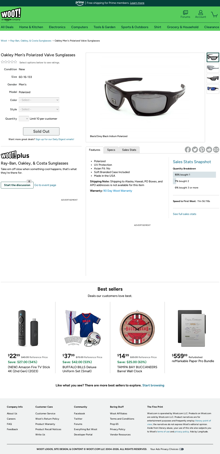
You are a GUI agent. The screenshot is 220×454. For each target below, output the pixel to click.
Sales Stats (129, 150)
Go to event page (45, 185)
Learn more (137, 3)
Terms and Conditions (122, 418)
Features (94, 150)
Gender (12, 84)
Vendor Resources (120, 434)
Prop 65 (114, 424)
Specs (111, 150)
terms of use (163, 431)
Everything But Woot (85, 429)
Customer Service (45, 413)
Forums (185, 14)
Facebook (79, 413)
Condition (10, 69)
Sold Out (41, 131)
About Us (12, 413)
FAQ (9, 424)
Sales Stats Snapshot (192, 161)
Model (13, 92)
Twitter (78, 418)
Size (14, 77)
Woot (4, 40)
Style (13, 109)
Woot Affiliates (118, 413)
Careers (11, 418)
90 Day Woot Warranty (117, 190)
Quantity (11, 118)
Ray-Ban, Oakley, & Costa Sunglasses (30, 40)
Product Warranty (45, 424)
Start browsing (153, 385)
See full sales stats (184, 214)
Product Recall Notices (48, 429)
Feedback (12, 429)
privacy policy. (182, 431)
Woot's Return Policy (47, 418)
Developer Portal (83, 434)
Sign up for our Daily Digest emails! (55, 139)
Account (200, 14)
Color (13, 100)
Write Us (40, 434)
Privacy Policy (117, 429)
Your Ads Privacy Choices (164, 449)
